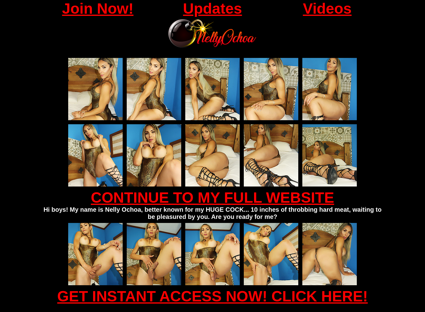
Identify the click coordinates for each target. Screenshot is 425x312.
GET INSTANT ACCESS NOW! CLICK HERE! (212, 296)
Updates (212, 8)
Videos (327, 8)
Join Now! (97, 8)
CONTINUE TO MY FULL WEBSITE (212, 197)
